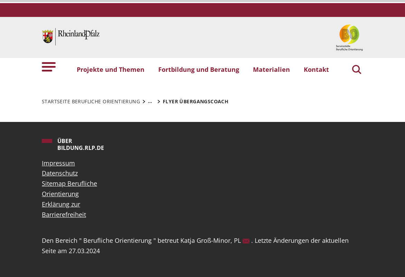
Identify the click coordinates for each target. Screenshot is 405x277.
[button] (49, 66)
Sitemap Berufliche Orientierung (69, 188)
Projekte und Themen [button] (110, 69)
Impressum (58, 163)
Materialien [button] (271, 69)
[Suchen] (356, 70)
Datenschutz (60, 173)
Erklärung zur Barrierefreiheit (64, 209)
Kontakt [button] (316, 69)
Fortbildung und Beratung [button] (198, 69)
